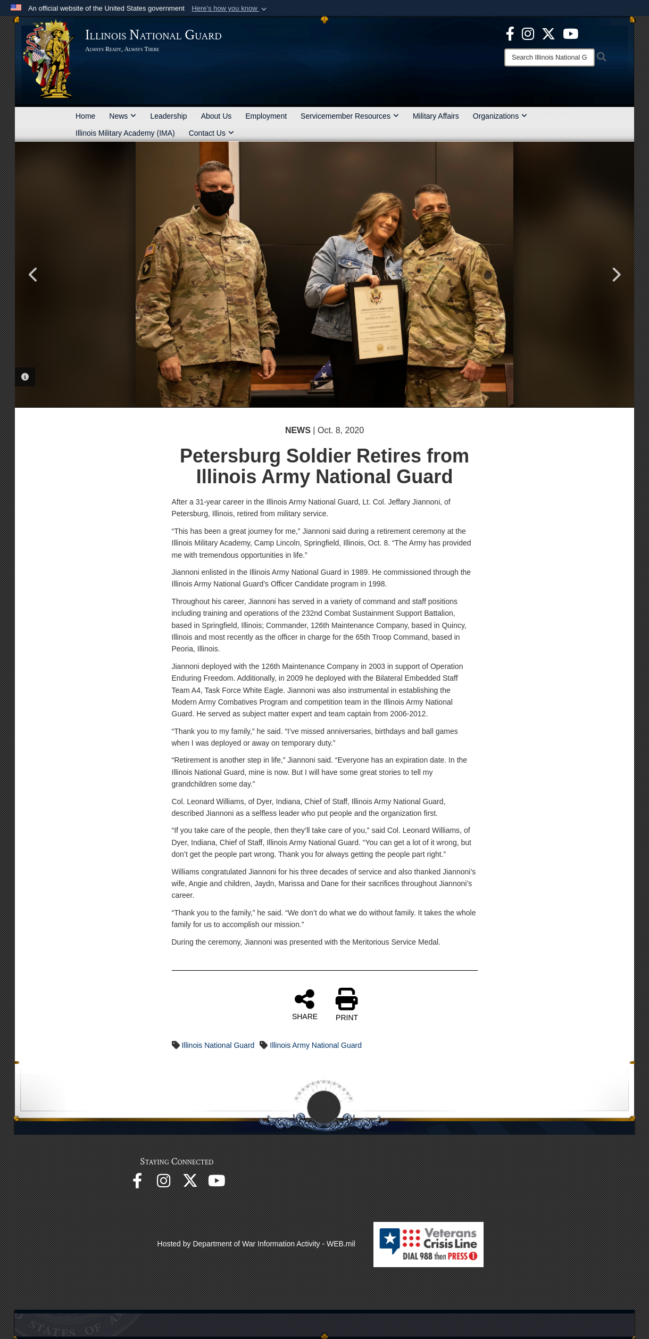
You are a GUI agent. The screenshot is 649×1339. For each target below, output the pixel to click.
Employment (266, 116)
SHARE (305, 1004)
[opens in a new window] (548, 33)
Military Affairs (436, 116)
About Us (216, 116)
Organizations (500, 116)
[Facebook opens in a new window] (510, 33)
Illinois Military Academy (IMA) (125, 133)
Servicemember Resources (350, 116)
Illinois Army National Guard (316, 1045)
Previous (33, 274)
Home (85, 116)
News (122, 116)
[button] (230, 8)
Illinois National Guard (217, 1045)
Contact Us (211, 133)
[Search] (549, 57)
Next (615, 274)
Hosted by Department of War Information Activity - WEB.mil (256, 1243)
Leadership (168, 116)
